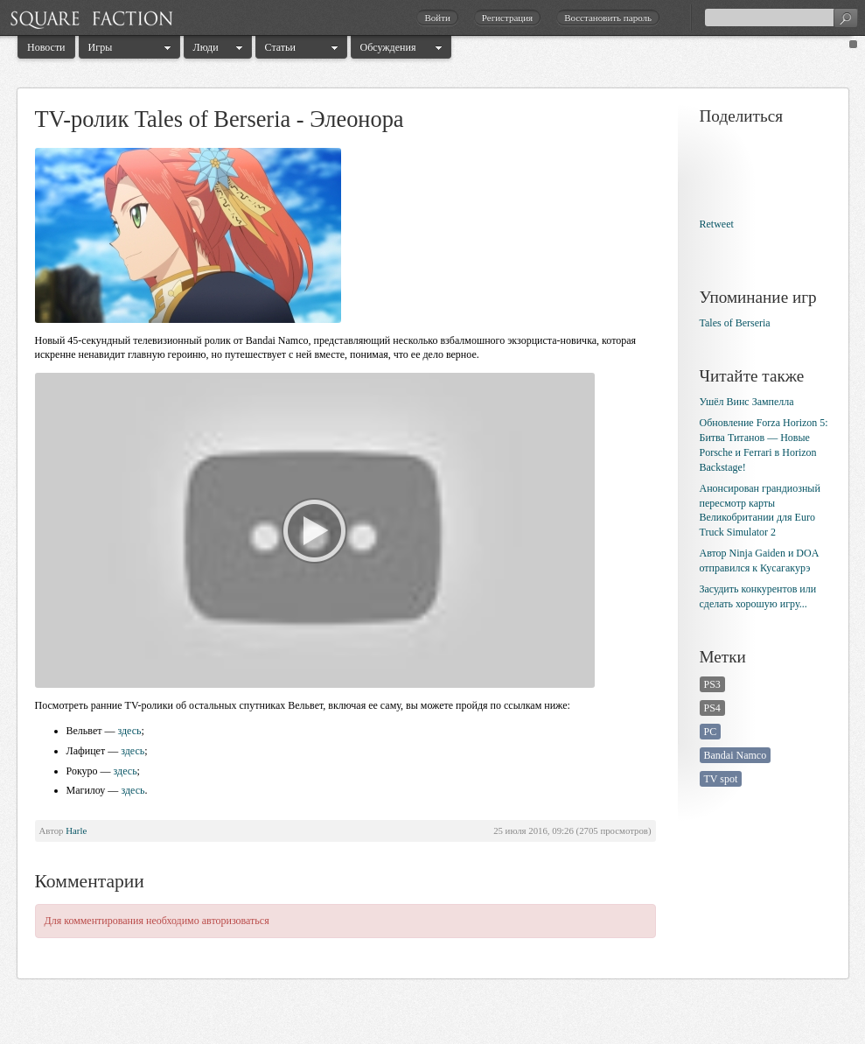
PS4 (712, 708)
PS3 (712, 684)
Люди (206, 47)
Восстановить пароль (608, 17)
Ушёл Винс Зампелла (747, 402)
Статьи (280, 47)
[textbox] (781, 17)
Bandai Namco (735, 755)
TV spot (721, 779)
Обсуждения (388, 47)
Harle (76, 830)
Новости (46, 47)
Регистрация (507, 17)
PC (710, 731)
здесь (129, 731)
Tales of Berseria (735, 323)
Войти (437, 17)
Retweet (717, 224)
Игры (100, 47)
